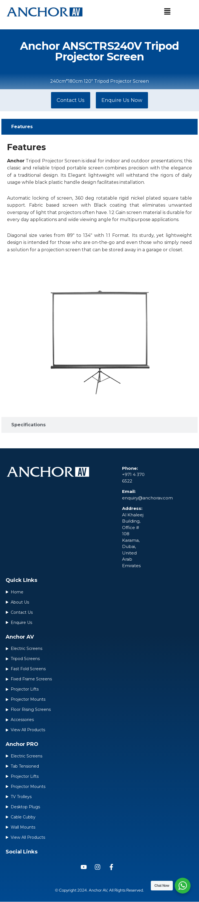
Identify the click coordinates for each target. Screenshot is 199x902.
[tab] (99, 127)
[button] (167, 12)
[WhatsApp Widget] (183, 886)
